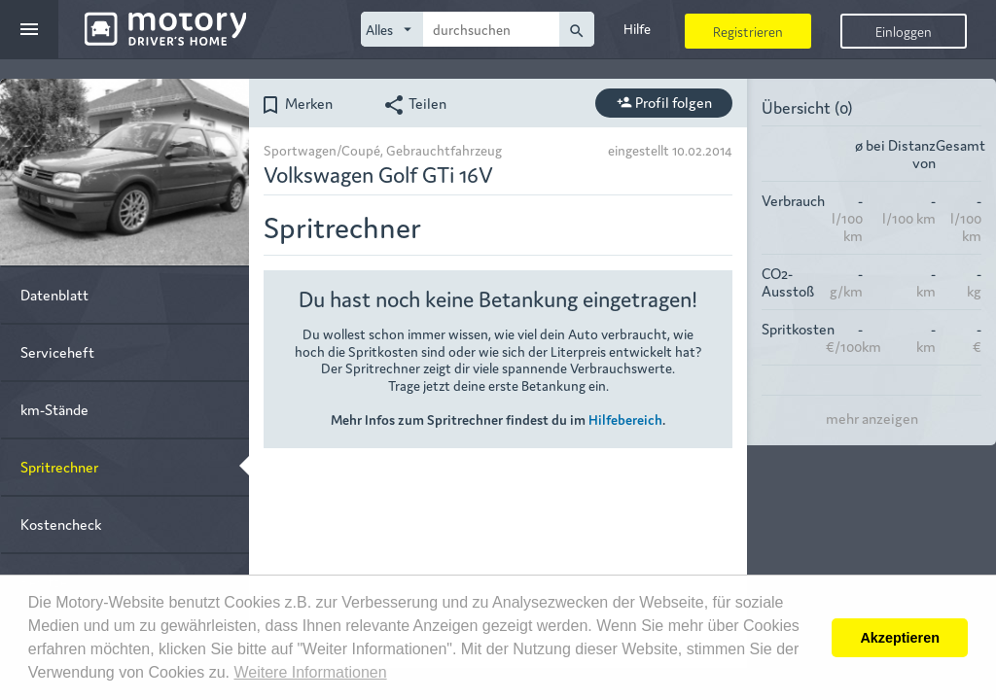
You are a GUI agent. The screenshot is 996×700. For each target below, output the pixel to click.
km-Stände (54, 409)
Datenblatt (54, 294)
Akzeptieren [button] (900, 638)
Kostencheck (60, 523)
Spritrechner (59, 466)
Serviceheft (57, 351)
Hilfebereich (625, 419)
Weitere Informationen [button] (309, 672)
